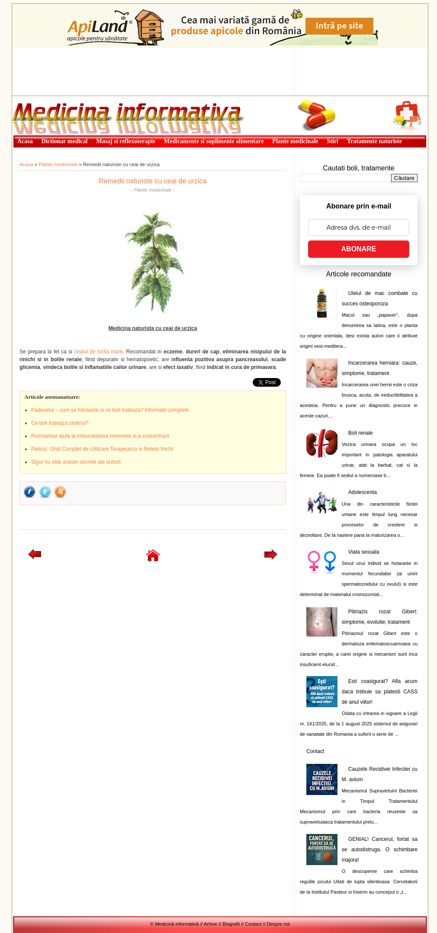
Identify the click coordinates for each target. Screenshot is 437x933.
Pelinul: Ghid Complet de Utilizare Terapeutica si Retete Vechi (102, 449)
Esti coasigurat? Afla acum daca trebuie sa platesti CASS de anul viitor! (380, 691)
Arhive (210, 924)
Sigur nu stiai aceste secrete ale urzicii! (76, 462)
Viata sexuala (363, 552)
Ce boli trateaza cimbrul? (60, 423)
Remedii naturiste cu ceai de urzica (152, 181)
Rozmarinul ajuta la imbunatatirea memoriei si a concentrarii (100, 436)
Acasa (26, 164)
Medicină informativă (35, 98)
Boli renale (360, 433)
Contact (315, 751)
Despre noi (278, 924)
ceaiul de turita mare (98, 352)
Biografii (231, 924)
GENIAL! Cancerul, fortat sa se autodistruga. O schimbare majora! (380, 849)
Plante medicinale (58, 164)
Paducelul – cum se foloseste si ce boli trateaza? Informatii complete (110, 410)
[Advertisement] (220, 71)
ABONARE (358, 249)
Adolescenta (362, 492)
